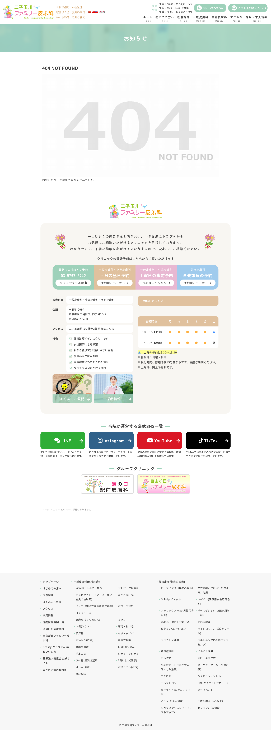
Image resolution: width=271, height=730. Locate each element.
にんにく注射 (205, 651)
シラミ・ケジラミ (128, 653)
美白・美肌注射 (207, 658)
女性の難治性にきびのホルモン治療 (213, 590)
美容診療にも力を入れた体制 (91, 362)
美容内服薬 (204, 622)
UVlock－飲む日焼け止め (175, 622)
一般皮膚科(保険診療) (87, 581)
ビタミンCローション (173, 628)
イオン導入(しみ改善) (210, 701)
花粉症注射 (167, 651)
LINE (62, 440)
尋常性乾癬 (124, 640)
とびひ (122, 619)
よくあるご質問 (52, 602)
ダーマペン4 (205, 689)
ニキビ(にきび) (127, 595)
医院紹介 (48, 595)
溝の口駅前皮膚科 (53, 629)
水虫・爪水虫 (126, 606)
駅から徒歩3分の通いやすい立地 (93, 350)
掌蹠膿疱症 (82, 646)
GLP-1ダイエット (171, 599)
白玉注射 (166, 658)
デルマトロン (168, 683)
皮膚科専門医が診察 (86, 356)
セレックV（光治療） (210, 707)
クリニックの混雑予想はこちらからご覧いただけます (135, 258)
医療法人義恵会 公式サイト (56, 661)
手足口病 (81, 653)
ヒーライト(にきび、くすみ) (175, 692)
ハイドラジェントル (209, 676)
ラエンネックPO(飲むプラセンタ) (213, 642)
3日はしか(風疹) (127, 660)
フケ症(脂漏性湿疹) (87, 660)
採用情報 (48, 615)
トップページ (51, 581)
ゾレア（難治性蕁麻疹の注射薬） (95, 606)
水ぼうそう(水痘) (128, 667)
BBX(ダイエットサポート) (213, 683)
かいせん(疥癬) (84, 640)
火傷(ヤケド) (83, 626)
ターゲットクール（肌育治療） (213, 667)
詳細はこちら (106, 328)
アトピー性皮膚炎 (128, 588)
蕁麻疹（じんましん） (89, 619)
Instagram (111, 440)
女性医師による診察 (86, 344)
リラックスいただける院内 (90, 368)
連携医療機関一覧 (53, 622)
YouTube (159, 440)
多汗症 (79, 633)
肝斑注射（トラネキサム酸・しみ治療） (175, 667)
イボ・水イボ (126, 633)
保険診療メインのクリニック (91, 338)
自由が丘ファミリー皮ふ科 (56, 638)
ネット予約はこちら (247, 8)
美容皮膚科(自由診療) (172, 581)
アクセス (48, 608)
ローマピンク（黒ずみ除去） (177, 588)
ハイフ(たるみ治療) (172, 701)
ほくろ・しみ (83, 612)
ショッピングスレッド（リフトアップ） (176, 710)
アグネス (166, 676)
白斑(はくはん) (127, 646)
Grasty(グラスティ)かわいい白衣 (56, 649)
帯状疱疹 (81, 674)
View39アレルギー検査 (89, 588)
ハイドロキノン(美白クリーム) (214, 631)
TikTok (208, 440)
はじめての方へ (52, 588)
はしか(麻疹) (83, 667)
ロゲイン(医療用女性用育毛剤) (214, 601)
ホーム (45, 509)
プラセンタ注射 (170, 640)
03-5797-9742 (210, 8)
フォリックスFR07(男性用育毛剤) (177, 613)
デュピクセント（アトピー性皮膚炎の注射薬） (94, 597)
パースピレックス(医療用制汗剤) (214, 613)
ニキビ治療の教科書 (55, 670)
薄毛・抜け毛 (126, 626)
